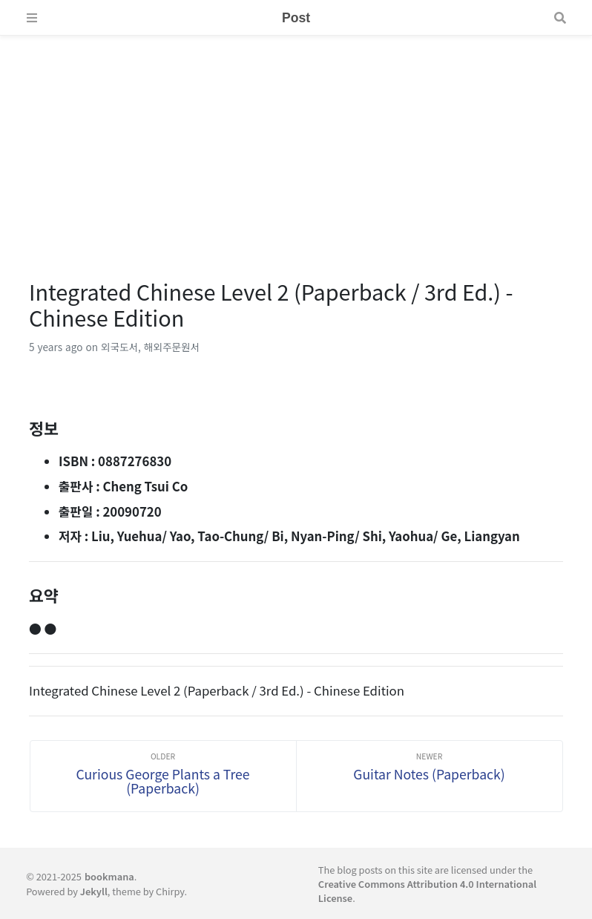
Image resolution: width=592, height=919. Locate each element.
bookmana (109, 876)
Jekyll (94, 891)
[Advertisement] (296, 139)
